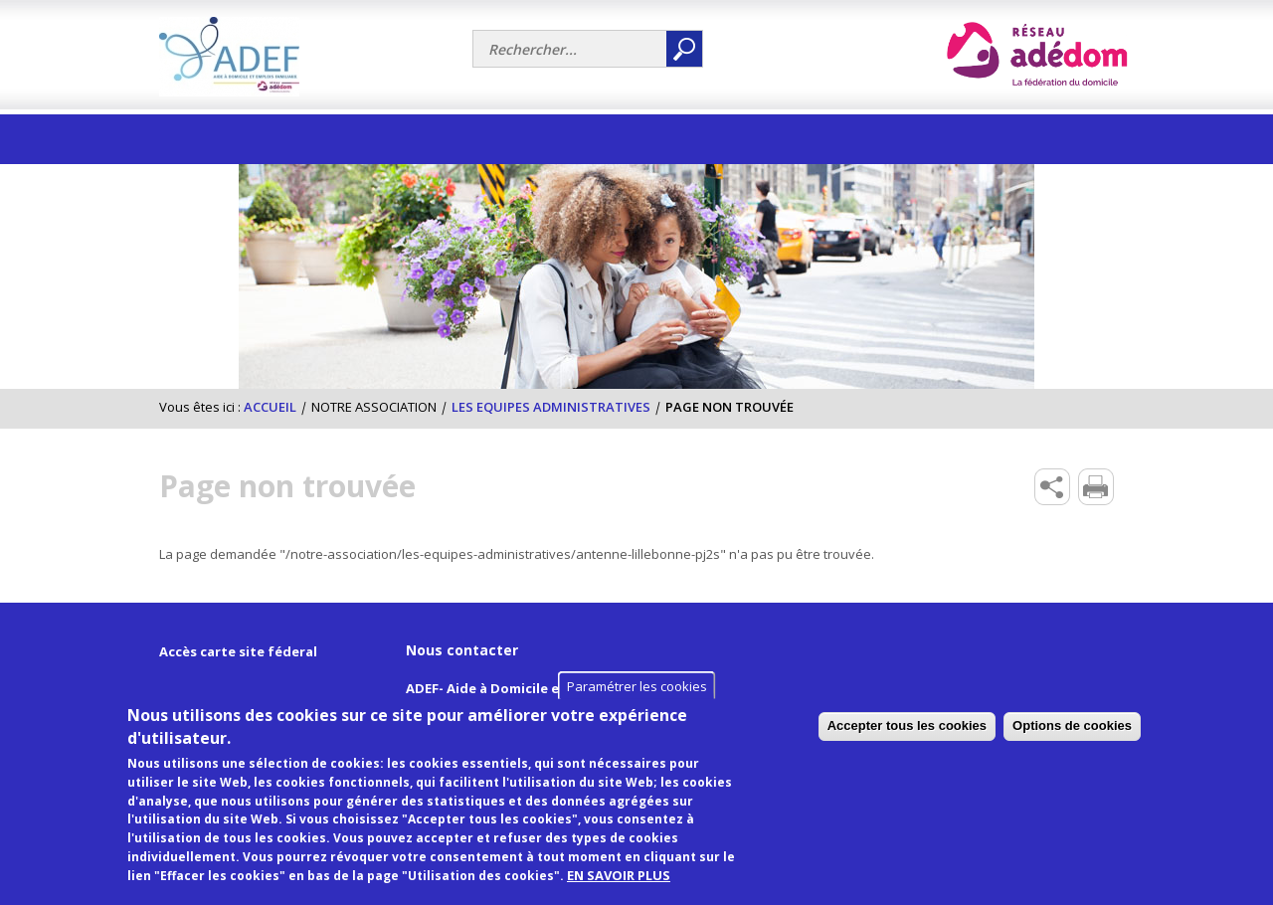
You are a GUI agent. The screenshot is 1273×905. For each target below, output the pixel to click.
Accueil (270, 407)
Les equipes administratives (551, 407)
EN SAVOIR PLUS (618, 896)
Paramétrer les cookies (637, 707)
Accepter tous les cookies (1052, 746)
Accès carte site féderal (238, 651)
